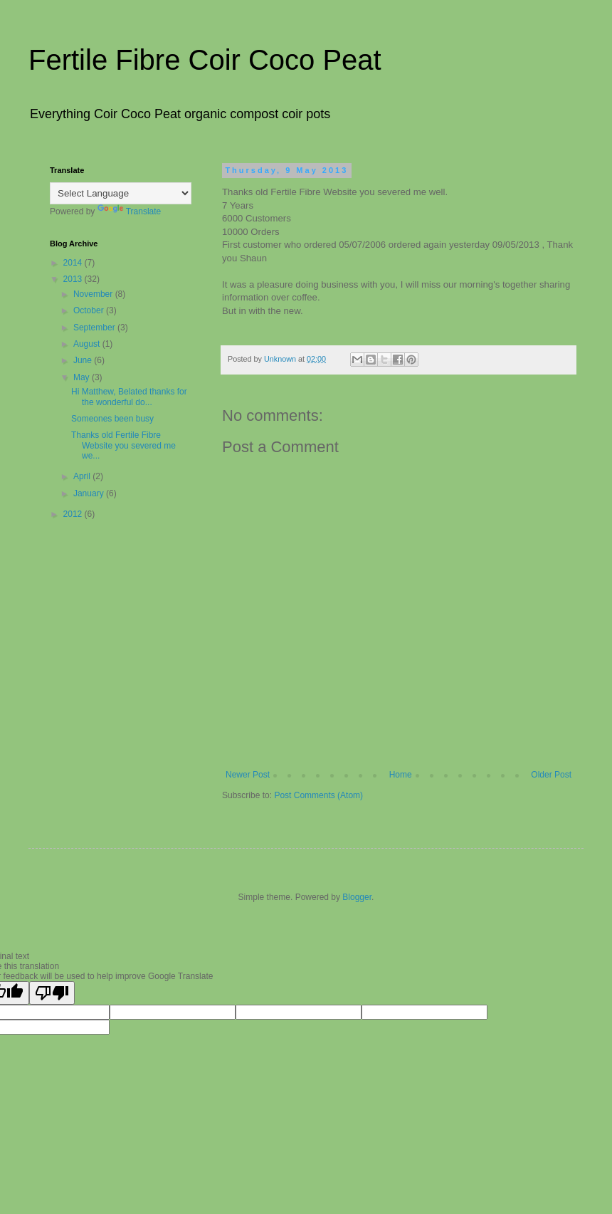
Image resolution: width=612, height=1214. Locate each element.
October (89, 310)
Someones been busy (113, 419)
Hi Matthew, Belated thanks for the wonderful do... (129, 397)
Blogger (356, 897)
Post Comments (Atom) (318, 795)
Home (400, 775)
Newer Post (248, 775)
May (82, 377)
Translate (129, 211)
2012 (74, 514)
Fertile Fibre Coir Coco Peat (204, 59)
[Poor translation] (52, 993)
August (87, 344)
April (83, 476)
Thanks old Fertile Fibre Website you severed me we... (123, 445)
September (95, 328)
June (83, 360)
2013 (74, 279)
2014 (74, 263)
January (89, 493)
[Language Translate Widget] (120, 193)
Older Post (551, 775)
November (94, 294)
